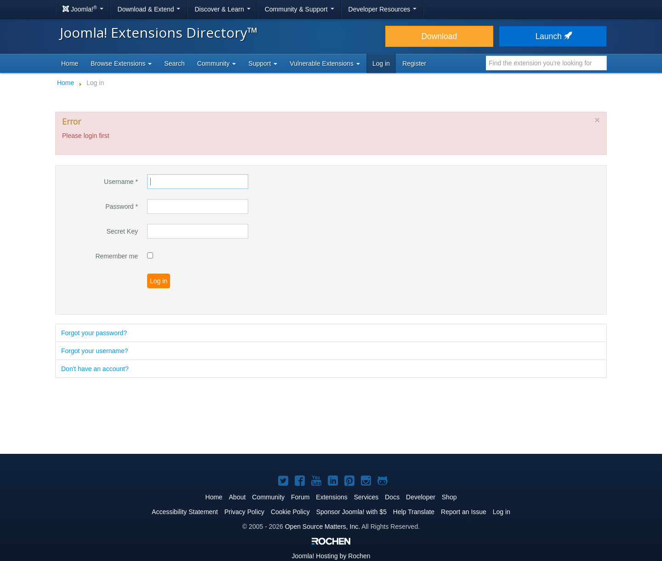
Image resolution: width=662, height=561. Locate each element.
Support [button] (262, 63)
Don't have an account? (95, 368)
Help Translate (413, 511)
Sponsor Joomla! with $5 (351, 511)
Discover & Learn (222, 9)
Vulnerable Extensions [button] (325, 63)
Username (121, 181)
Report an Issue (463, 511)
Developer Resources (382, 9)
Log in (381, 63)
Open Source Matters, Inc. (322, 526)
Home (69, 63)
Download (439, 36)
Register (414, 63)
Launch (552, 36)
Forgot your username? (94, 351)
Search (174, 63)
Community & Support (299, 9)
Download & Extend (149, 9)
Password (121, 206)
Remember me (116, 256)
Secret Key (122, 231)
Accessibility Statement (185, 511)
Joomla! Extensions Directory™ (159, 32)
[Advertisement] (331, 416)
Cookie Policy (290, 511)
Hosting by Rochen (330, 556)
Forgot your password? (94, 333)
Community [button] (216, 63)
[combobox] (546, 63)
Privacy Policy (244, 511)
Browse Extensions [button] (121, 63)
